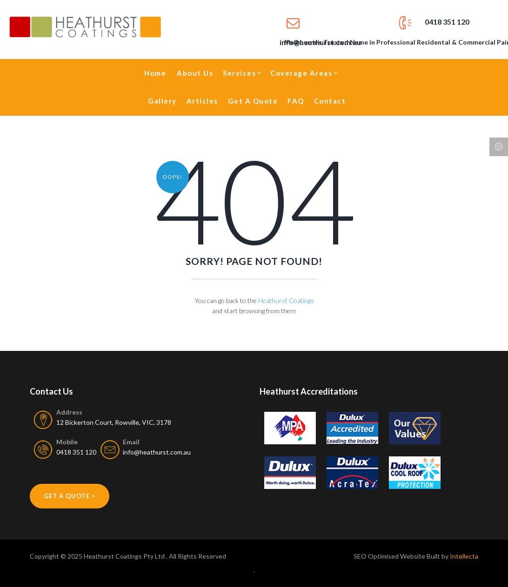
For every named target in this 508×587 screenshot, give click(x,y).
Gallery (162, 101)
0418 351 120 (447, 21)
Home (155, 73)
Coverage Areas (301, 73)
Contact (330, 101)
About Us (195, 73)
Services (239, 73)
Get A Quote (253, 101)
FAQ (295, 101)
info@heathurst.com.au (157, 452)
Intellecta (464, 556)
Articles (202, 101)
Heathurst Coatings (286, 300)
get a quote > (69, 496)
